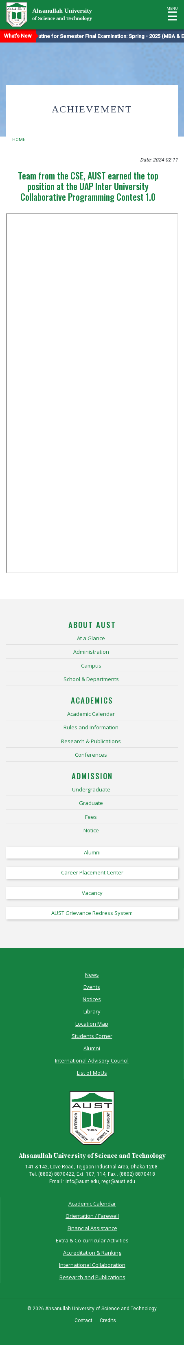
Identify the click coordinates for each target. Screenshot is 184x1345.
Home (18, 139)
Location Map (91, 1023)
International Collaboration (92, 1265)
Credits (108, 1320)
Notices (92, 999)
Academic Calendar (92, 1203)
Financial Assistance (92, 1228)
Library (92, 1011)
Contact (83, 1320)
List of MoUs (92, 1072)
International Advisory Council (92, 1060)
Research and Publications (92, 1277)
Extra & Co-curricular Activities (92, 1240)
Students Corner (92, 1036)
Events (91, 987)
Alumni (91, 1048)
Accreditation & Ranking (92, 1252)
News (92, 974)
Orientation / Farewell (92, 1215)
